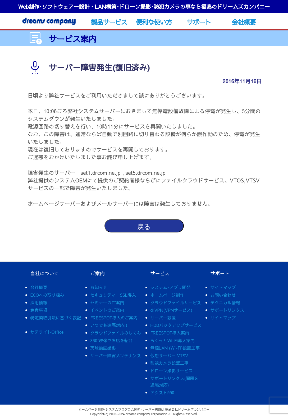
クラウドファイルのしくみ (115, 333)
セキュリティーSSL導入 (113, 295)
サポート (199, 21)
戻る (144, 226)
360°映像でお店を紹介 (111, 340)
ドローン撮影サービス (171, 370)
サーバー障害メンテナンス (115, 355)
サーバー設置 (163, 317)
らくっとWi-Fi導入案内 (172, 340)
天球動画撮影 (103, 348)
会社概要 (244, 21)
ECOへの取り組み (47, 295)
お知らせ (98, 287)
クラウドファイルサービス (175, 302)
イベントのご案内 (107, 310)
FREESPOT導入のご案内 (114, 317)
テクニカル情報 (225, 302)
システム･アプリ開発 (170, 287)
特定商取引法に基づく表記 (55, 317)
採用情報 (38, 302)
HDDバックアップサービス (176, 325)
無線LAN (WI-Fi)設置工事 (175, 348)
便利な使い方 (154, 21)
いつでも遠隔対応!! (108, 325)
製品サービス (109, 21)
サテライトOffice (47, 332)
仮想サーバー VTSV (169, 355)
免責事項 (38, 310)
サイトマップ (223, 287)
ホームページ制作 (167, 295)
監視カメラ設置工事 (169, 363)
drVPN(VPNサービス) (171, 310)
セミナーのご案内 (107, 302)
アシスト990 (162, 392)
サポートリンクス (227, 310)
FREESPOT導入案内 (169, 333)
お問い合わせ (223, 295)
